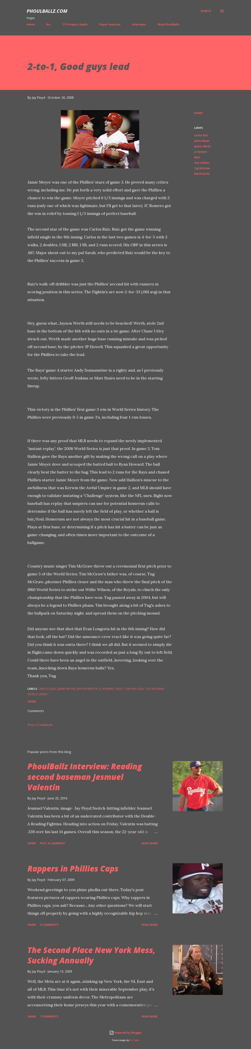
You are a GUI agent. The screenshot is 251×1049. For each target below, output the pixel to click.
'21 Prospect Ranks (75, 24)
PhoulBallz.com (47, 11)
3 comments (49, 925)
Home (31, 24)
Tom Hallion (201, 163)
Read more (150, 843)
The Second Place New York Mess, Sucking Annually (91, 955)
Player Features (109, 24)
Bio (48, 24)
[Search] (206, 11)
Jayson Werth (202, 146)
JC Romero (200, 152)
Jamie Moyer (202, 141)
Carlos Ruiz (201, 135)
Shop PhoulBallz (168, 24)
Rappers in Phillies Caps (72, 868)
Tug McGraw (202, 168)
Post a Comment (40, 725)
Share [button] (198, 113)
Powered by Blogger (125, 1033)
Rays (197, 157)
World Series (202, 174)
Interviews (139, 24)
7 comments (49, 1016)
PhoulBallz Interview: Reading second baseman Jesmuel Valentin (84, 777)
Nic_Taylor (134, 1040)
